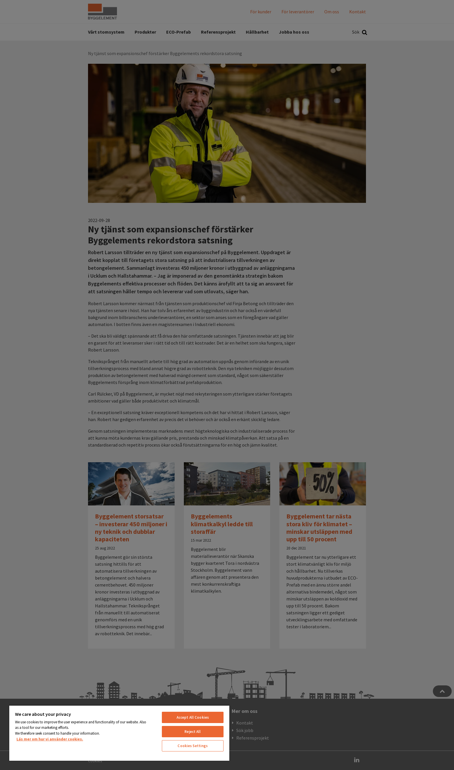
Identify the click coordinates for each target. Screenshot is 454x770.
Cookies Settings (192, 745)
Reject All (192, 731)
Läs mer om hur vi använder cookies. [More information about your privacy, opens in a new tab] (50, 739)
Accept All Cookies (193, 717)
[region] (119, 733)
